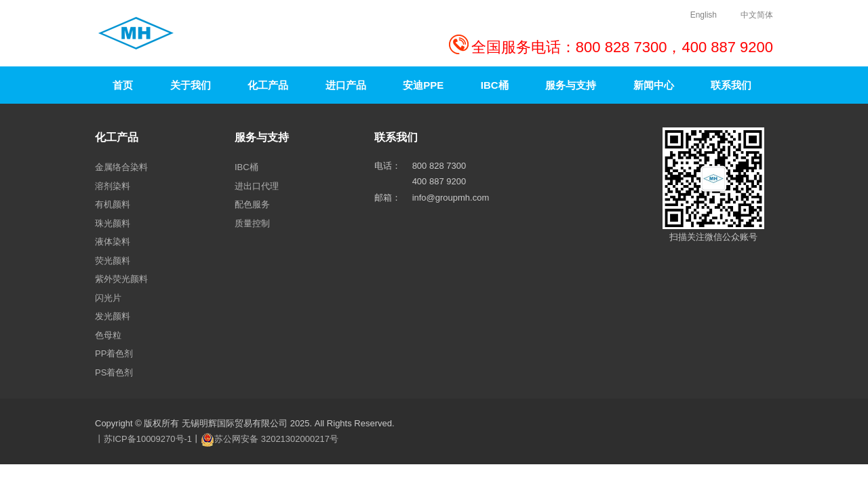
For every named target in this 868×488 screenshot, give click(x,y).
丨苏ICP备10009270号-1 (143, 439)
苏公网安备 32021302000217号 (276, 439)
